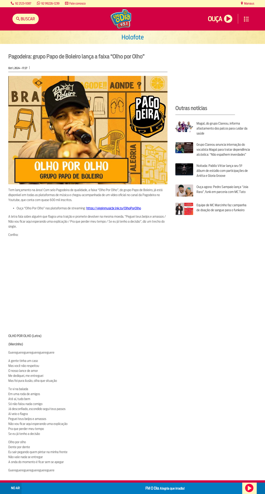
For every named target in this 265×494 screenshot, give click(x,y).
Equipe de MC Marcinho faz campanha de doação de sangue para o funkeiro (221, 207)
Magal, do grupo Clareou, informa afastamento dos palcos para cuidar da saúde (221, 128)
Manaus (248, 3)
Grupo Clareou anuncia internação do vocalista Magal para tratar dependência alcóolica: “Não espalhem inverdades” (223, 150)
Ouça (215, 19)
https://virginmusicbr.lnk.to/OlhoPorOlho (113, 208)
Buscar (27, 18)
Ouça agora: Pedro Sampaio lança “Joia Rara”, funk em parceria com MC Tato (222, 189)
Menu (246, 19)
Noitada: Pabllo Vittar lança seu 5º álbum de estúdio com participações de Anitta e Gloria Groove (222, 171)
